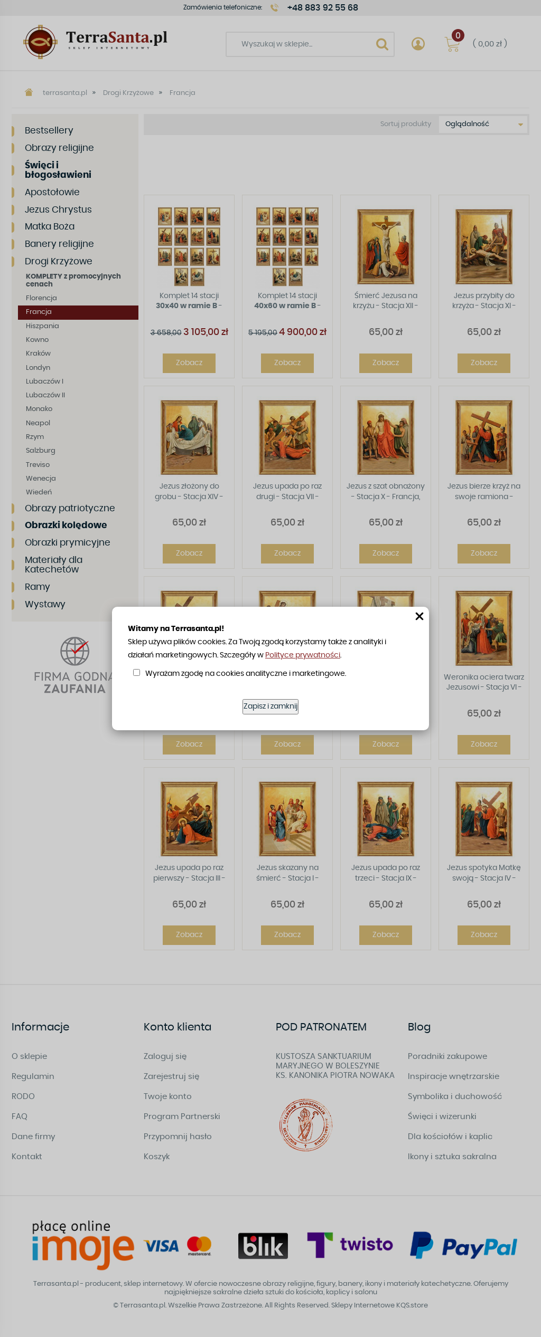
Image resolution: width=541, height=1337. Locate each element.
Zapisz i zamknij (270, 706)
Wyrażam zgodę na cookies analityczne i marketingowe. (245, 673)
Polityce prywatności (302, 655)
